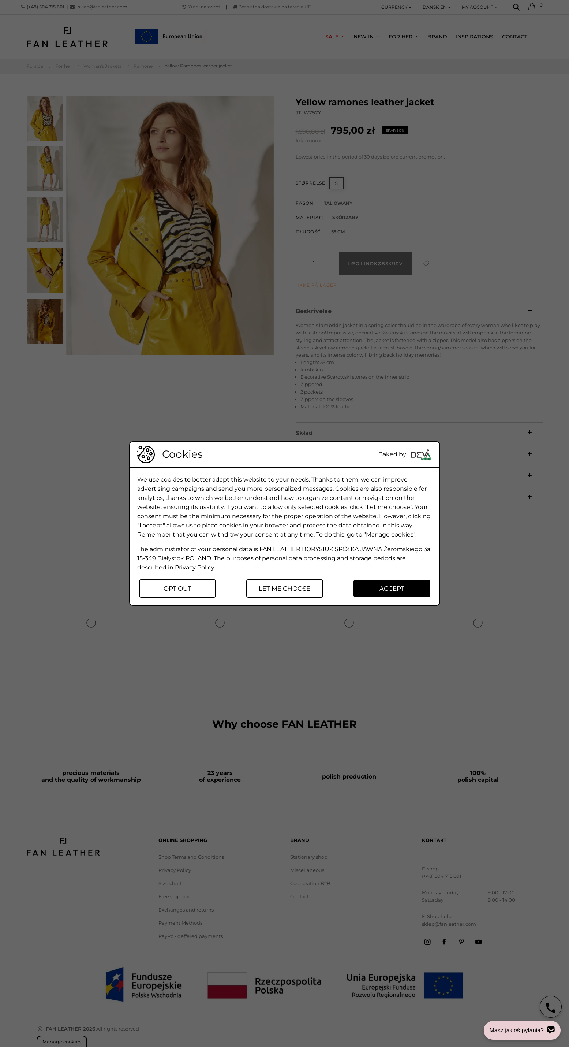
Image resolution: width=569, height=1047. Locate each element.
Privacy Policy (194, 567)
